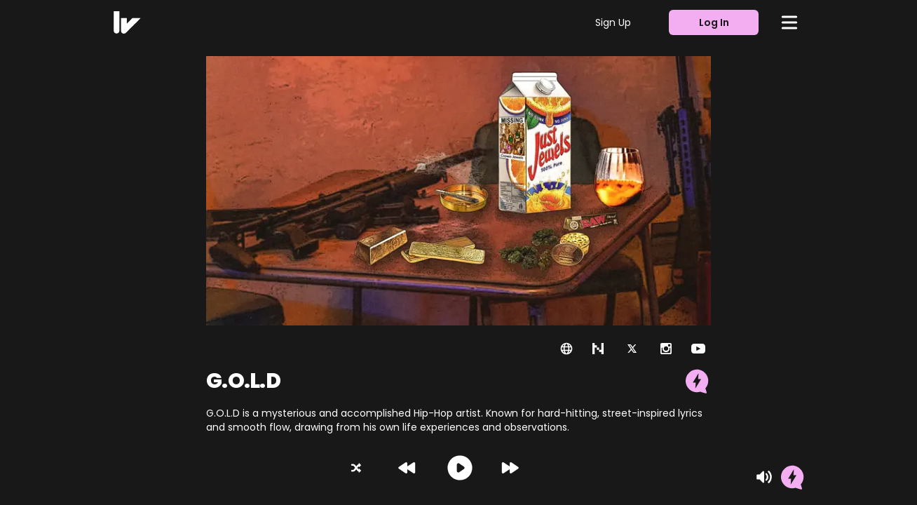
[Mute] (764, 477)
